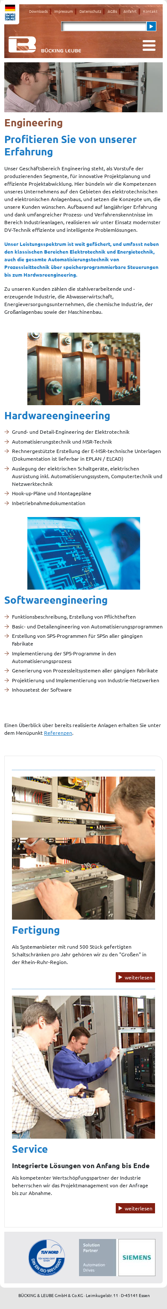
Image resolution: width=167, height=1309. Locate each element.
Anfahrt (130, 11)
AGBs (112, 11)
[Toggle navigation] (149, 45)
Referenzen (58, 732)
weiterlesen (138, 977)
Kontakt (150, 11)
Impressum (63, 11)
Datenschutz (90, 11)
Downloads (38, 11)
